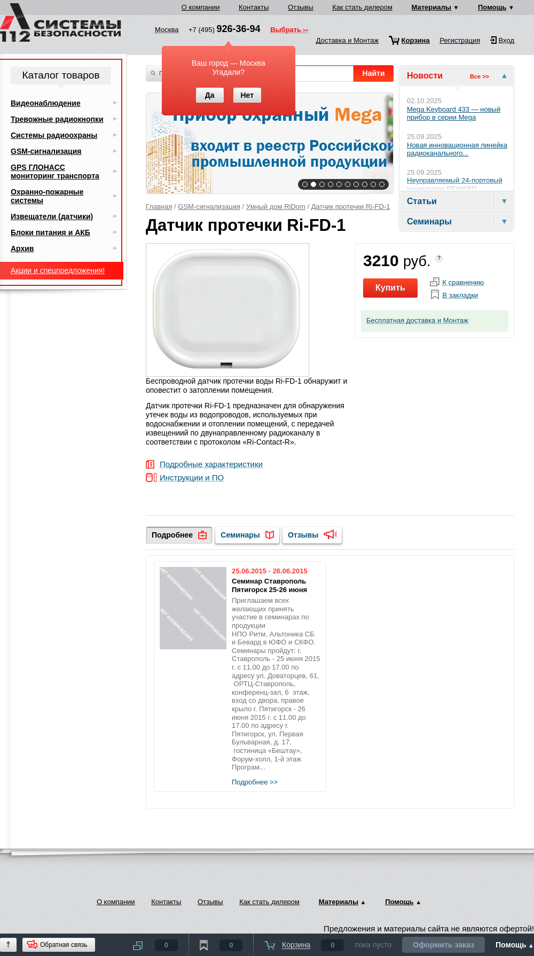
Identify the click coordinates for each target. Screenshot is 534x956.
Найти (374, 73)
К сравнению (463, 282)
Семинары (240, 535)
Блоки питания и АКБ (50, 232)
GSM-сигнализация (209, 207)
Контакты (254, 7)
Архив (22, 248)
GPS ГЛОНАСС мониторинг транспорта (55, 171)
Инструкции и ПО (192, 478)
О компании (201, 7)
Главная (159, 207)
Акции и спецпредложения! (58, 270)
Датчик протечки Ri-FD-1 (350, 207)
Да (210, 95)
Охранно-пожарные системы (47, 196)
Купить (390, 287)
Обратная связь (63, 945)
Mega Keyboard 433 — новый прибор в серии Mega (453, 113)
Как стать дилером (362, 7)
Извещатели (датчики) (52, 216)
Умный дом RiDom (275, 207)
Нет (247, 95)
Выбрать (285, 30)
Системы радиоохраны (54, 135)
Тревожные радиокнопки (57, 119)
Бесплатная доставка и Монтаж (417, 320)
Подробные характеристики (211, 464)
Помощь (492, 7)
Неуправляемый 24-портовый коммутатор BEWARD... (454, 184)
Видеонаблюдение (46, 103)
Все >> (479, 76)
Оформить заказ (443, 945)
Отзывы (300, 7)
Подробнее (172, 535)
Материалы (431, 7)
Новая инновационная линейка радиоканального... (457, 149)
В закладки (460, 295)
